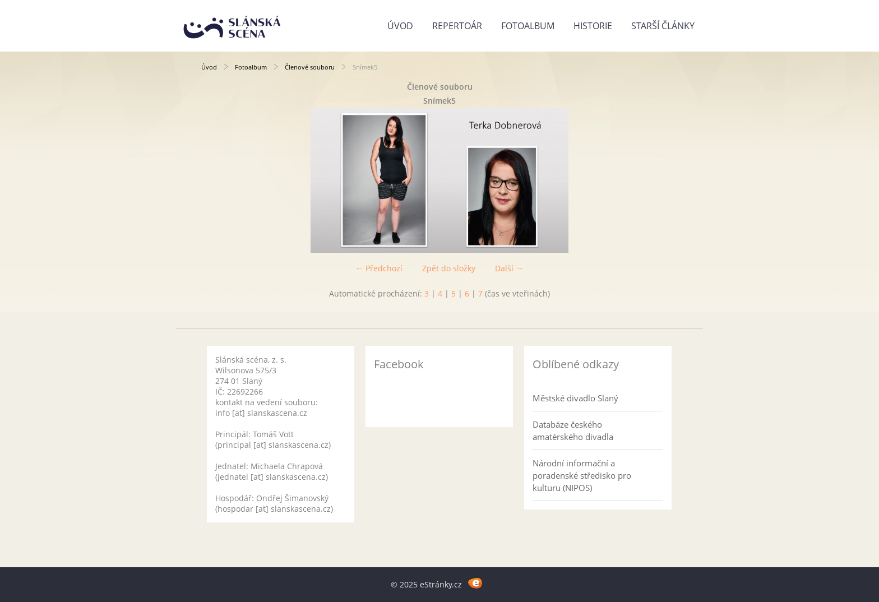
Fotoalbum (527, 26)
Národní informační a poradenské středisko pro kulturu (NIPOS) (582, 475)
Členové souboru (310, 67)
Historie (592, 26)
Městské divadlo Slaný (575, 398)
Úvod (400, 26)
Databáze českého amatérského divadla (573, 430)
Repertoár (457, 26)
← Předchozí (379, 268)
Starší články (663, 26)
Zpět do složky (448, 268)
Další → (509, 268)
